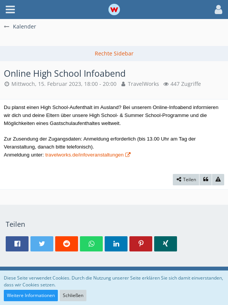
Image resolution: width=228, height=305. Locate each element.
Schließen (73, 295)
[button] (10, 9)
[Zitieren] (205, 179)
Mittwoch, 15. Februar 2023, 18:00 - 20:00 (63, 83)
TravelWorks (143, 83)
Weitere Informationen (31, 295)
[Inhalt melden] (218, 179)
